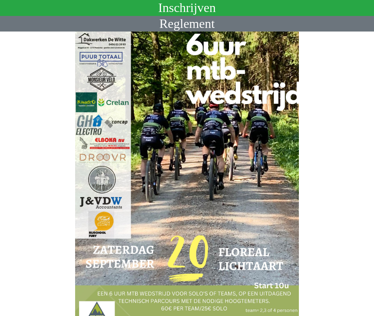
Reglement (187, 23)
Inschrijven (187, 7)
